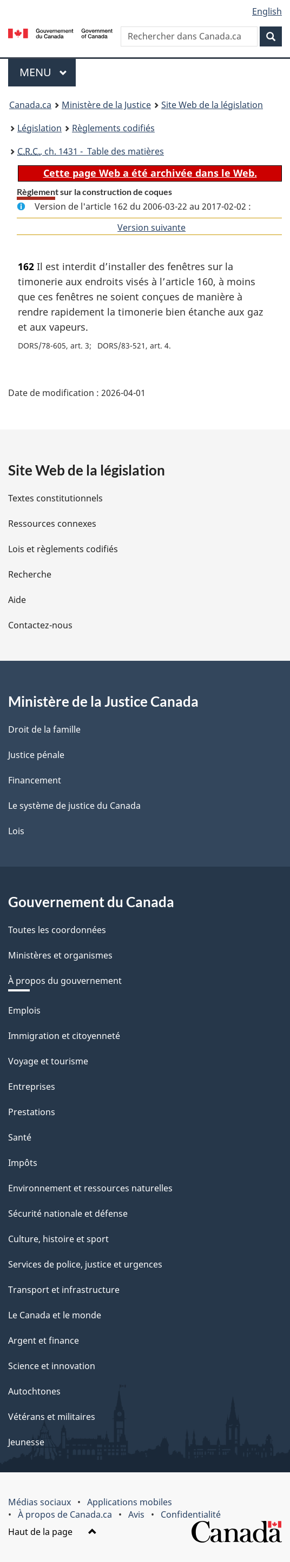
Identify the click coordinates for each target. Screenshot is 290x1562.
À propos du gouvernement (65, 981)
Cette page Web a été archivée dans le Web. (150, 172)
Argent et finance (43, 1340)
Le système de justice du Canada (74, 806)
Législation (39, 128)
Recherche (29, 574)
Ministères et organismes (60, 955)
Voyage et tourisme (48, 1061)
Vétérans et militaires (51, 1417)
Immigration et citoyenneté (64, 1036)
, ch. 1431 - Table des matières (90, 151)
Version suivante (151, 227)
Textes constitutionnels (55, 498)
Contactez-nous (40, 625)
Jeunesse (26, 1442)
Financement (34, 780)
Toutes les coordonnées (57, 930)
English (267, 11)
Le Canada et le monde (54, 1315)
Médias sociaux (39, 1502)
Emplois (24, 1010)
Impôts (22, 1163)
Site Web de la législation (212, 105)
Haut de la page (52, 1532)
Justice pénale (36, 755)
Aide (17, 600)
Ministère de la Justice (106, 105)
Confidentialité (191, 1514)
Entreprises (31, 1086)
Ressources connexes (52, 523)
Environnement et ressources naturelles (90, 1188)
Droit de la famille (44, 729)
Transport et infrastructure (64, 1290)
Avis (136, 1514)
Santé (19, 1137)
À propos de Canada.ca (65, 1514)
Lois (16, 831)
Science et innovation (51, 1366)
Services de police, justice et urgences (85, 1264)
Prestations (31, 1112)
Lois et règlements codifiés (63, 549)
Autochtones (34, 1391)
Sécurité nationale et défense (68, 1213)
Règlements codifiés (113, 128)
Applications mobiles (129, 1502)
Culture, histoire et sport (58, 1239)
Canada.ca (30, 105)
